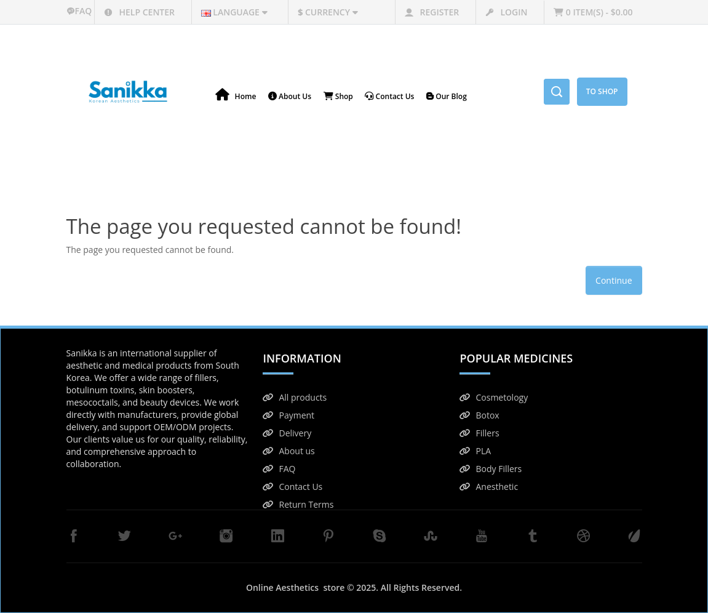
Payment (288, 415)
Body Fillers (490, 469)
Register (432, 12)
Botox (479, 415)
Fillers (479, 433)
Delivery (287, 433)
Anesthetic (488, 486)
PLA (475, 451)
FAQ (279, 469)
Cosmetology (493, 397)
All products (295, 397)
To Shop (602, 91)
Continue (613, 280)
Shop (338, 96)
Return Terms (298, 504)
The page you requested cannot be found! (368, 171)
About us (288, 451)
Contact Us (292, 486)
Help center (139, 12)
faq (80, 11)
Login (506, 12)
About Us (289, 96)
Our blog (446, 96)
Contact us (389, 96)
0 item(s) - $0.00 (593, 12)
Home (236, 95)
